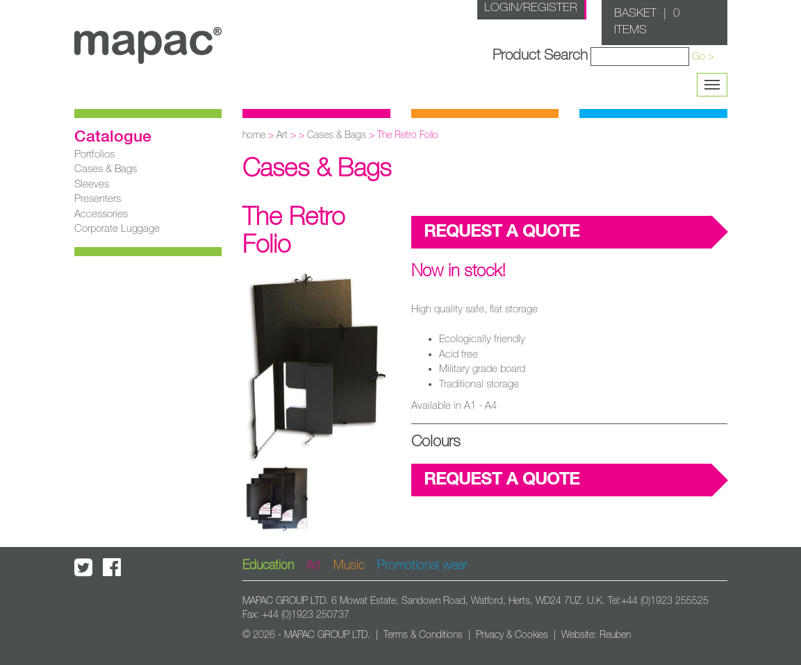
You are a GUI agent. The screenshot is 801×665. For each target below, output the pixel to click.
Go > (703, 56)
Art (282, 135)
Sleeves (91, 184)
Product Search (540, 55)
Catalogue (112, 137)
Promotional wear (422, 565)
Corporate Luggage (117, 229)
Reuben (615, 635)
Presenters (97, 199)
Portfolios (94, 154)
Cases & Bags (105, 169)
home (253, 135)
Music (349, 565)
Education (268, 565)
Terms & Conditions (423, 635)
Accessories (101, 214)
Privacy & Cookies (512, 635)
